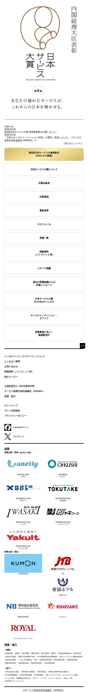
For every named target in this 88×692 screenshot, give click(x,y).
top (82, 345)
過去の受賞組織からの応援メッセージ (44, 283)
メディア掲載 (44, 268)
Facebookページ (16, 427)
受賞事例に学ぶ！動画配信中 (44, 333)
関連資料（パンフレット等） (44, 253)
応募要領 (44, 197)
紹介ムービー (11, 377)
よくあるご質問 (12, 361)
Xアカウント (14, 436)
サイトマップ (11, 405)
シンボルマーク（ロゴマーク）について (24, 356)
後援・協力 (10, 396)
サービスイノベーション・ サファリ (44, 317)
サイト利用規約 (12, 410)
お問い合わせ (11, 366)
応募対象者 (44, 183)
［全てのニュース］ (73, 143)
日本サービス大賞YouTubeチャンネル (44, 300)
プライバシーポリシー (15, 416)
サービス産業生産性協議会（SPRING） (24, 391)
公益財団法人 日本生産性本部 (19, 386)
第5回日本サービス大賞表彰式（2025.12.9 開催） (44, 154)
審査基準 (44, 210)
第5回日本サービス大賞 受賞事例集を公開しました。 (31, 132)
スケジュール (44, 224)
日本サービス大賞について (44, 169)
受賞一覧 (44, 238)
